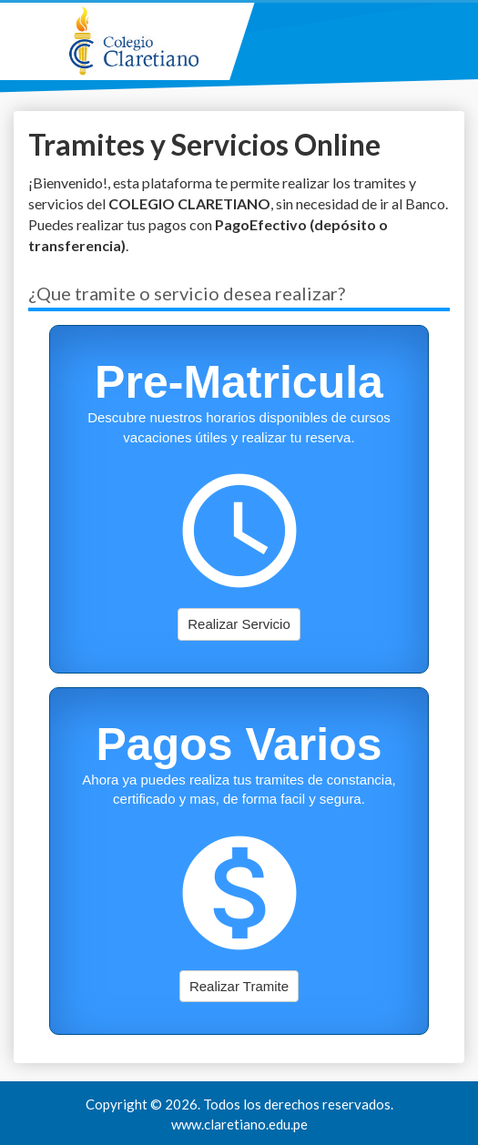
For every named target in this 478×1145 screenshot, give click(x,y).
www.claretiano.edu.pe (239, 1124)
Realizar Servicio (239, 624)
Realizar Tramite (239, 986)
